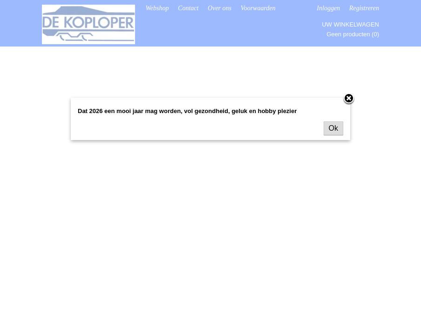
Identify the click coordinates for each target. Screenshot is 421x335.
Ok (333, 128)
